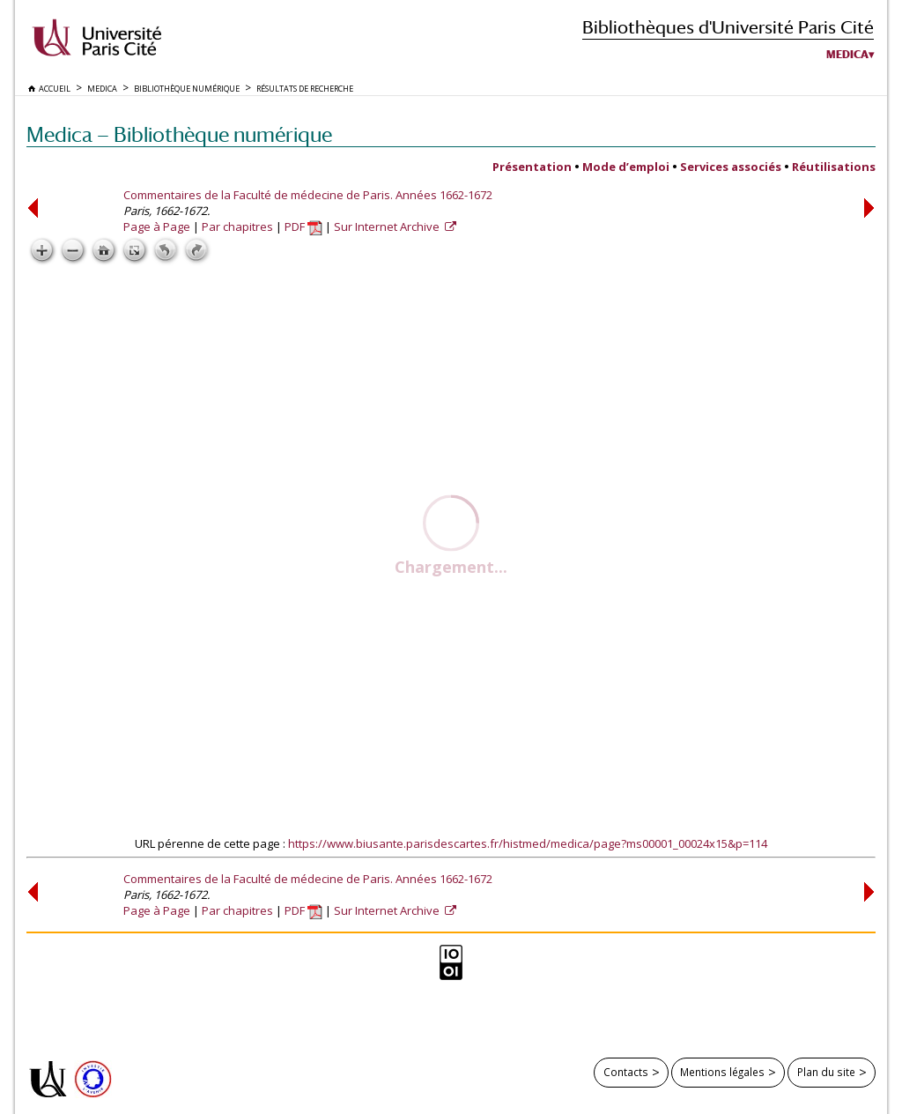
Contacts (625, 1072)
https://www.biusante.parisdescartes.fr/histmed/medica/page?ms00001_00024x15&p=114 (527, 843)
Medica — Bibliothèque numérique (179, 134)
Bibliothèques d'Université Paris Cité (728, 27)
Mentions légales (722, 1072)
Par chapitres (237, 226)
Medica (847, 54)
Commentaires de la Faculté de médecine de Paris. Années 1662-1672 (307, 195)
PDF (303, 226)
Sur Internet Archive (388, 226)
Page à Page (156, 226)
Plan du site (826, 1072)
